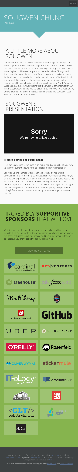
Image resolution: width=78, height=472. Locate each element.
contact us (48, 238)
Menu (73, 3)
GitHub (52, 460)
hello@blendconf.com (12, 457)
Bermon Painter (37, 457)
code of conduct (66, 464)
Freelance (9, 22)
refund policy (52, 464)
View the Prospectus (39, 250)
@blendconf (54, 455)
